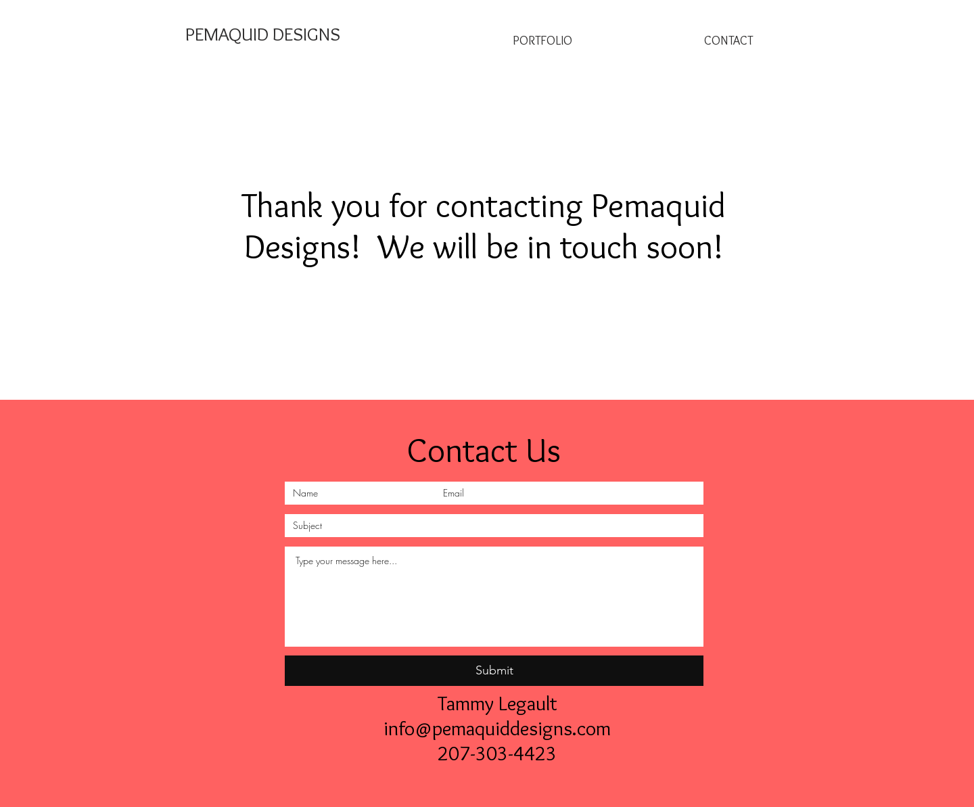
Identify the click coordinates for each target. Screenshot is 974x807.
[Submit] (494, 670)
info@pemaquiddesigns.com (497, 728)
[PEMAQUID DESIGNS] (263, 34)
